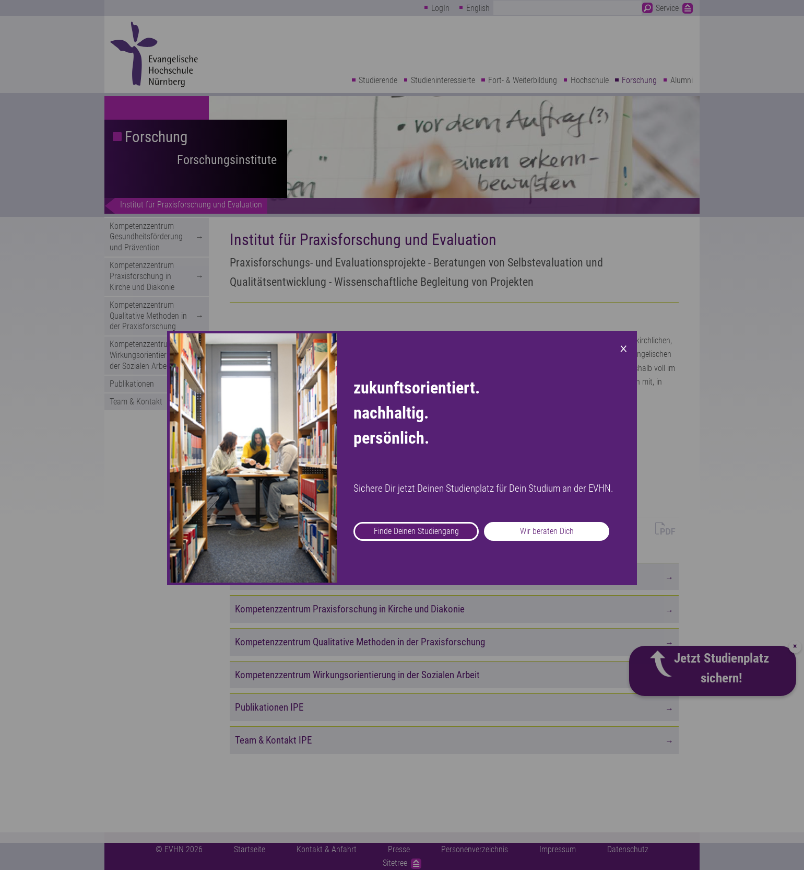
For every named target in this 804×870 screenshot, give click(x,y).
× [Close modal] (624, 347)
